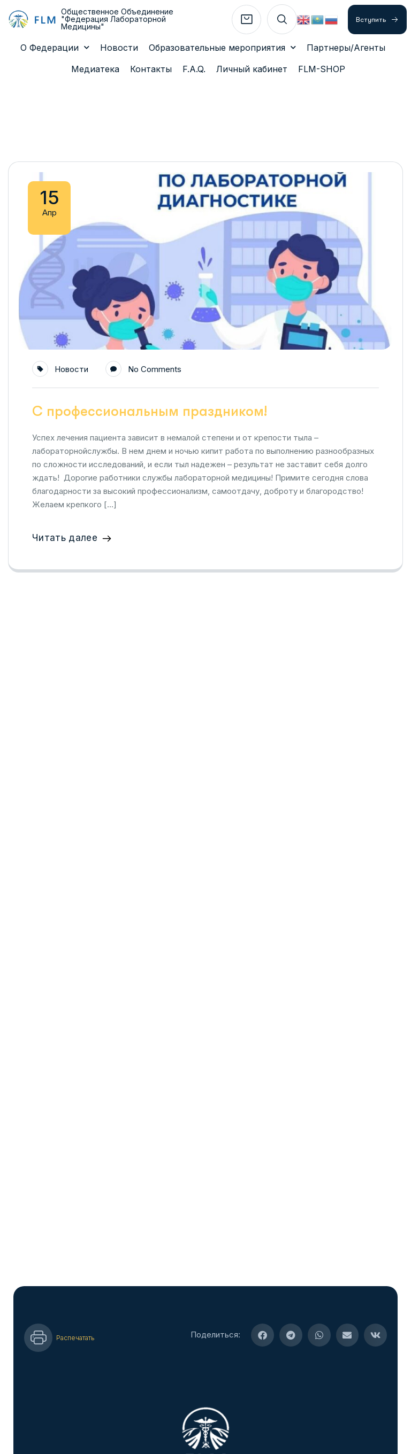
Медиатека (95, 69)
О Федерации (54, 47)
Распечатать (75, 1305)
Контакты (151, 69)
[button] (262, 1301)
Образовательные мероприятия (222, 47)
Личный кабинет (251, 69)
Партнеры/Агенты (346, 47)
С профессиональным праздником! (149, 378)
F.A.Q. (194, 69)
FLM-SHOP (321, 69)
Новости (119, 47)
